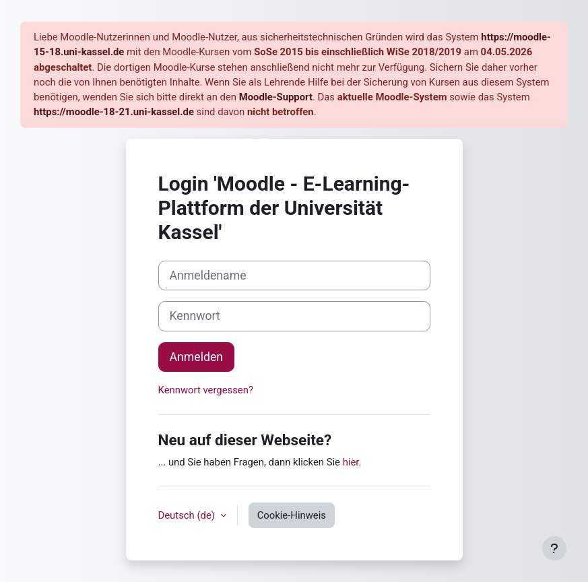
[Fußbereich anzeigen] (554, 548)
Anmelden (197, 357)
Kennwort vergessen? (205, 390)
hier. (352, 462)
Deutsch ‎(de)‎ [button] (188, 515)
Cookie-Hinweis (291, 515)
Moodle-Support (276, 97)
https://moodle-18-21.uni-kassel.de (114, 112)
